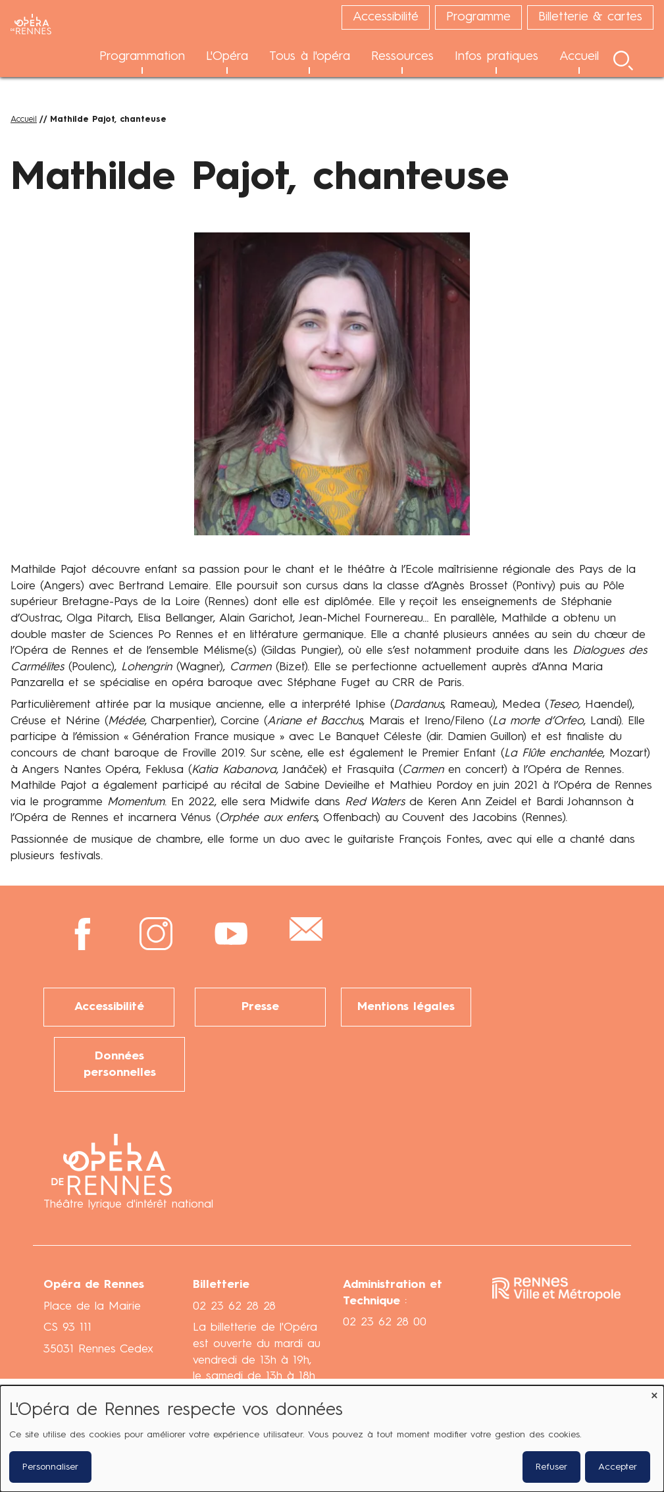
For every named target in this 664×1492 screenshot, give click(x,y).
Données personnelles (120, 1064)
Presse (260, 1006)
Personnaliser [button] (50, 1467)
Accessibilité (109, 1006)
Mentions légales (406, 1006)
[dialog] (332, 1438)
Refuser (551, 1467)
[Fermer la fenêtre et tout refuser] (654, 1393)
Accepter (617, 1467)
